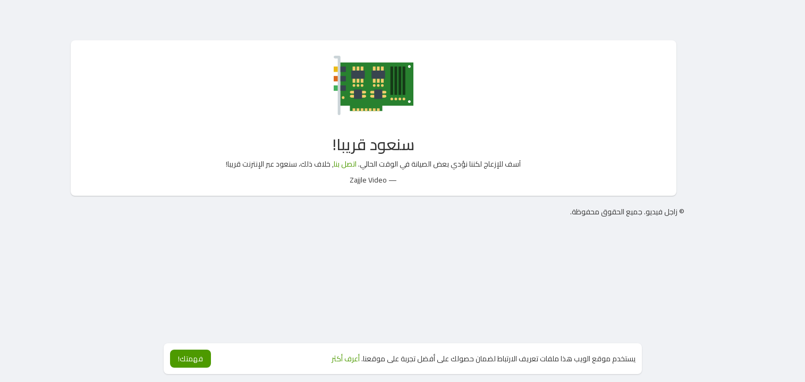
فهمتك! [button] (190, 359)
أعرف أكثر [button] (346, 359)
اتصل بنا (345, 164)
